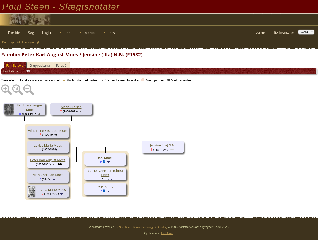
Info (111, 32)
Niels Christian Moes (47, 174)
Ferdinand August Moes (30, 107)
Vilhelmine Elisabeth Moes (47, 130)
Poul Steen (167, 233)
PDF (28, 71)
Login (46, 32)
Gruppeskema (40, 65)
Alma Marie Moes (53, 189)
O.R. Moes (105, 187)
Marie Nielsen (71, 107)
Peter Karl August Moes (47, 160)
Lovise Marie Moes (48, 145)
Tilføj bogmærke (283, 32)
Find (67, 32)
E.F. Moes (105, 157)
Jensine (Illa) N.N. (162, 145)
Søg (31, 32)
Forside (14, 32)
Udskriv (260, 32)
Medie (89, 32)
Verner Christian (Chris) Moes (105, 172)
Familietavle (14, 65)
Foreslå (61, 65)
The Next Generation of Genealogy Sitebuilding (140, 227)
